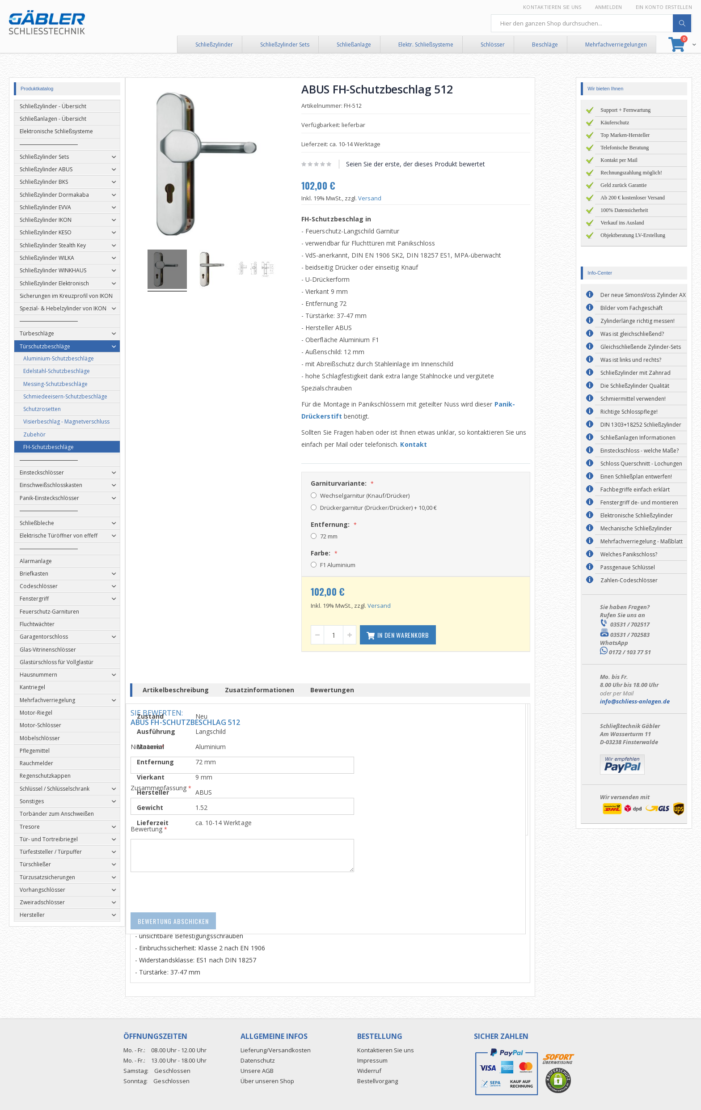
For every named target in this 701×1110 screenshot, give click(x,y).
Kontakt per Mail (619, 160)
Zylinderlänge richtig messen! (637, 321)
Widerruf (369, 1071)
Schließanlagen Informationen (638, 437)
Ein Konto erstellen (664, 7)
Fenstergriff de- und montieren (639, 502)
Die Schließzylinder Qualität (634, 386)
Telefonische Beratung (624, 147)
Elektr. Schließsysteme (425, 44)
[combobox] (591, 23)
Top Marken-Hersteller (625, 135)
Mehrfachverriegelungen (616, 44)
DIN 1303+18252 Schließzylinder (640, 424)
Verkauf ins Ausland (622, 223)
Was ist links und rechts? (630, 360)
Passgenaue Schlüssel (627, 567)
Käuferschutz (614, 122)
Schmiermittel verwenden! (633, 398)
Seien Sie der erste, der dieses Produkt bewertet (436, 164)
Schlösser (493, 44)
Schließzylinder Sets (284, 44)
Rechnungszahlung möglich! (631, 172)
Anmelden (608, 7)
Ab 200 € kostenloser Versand (632, 198)
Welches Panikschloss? (628, 554)
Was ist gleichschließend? (632, 334)
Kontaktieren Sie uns (552, 7)
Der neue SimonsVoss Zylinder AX (643, 295)
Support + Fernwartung (625, 110)
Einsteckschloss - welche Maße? (639, 450)
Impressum (372, 1060)
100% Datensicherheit (624, 210)
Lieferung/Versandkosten (276, 1050)
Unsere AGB (257, 1071)
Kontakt (434, 444)
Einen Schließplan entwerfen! (636, 476)
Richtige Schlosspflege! (629, 411)
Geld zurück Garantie (623, 185)
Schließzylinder (214, 44)
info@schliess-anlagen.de (635, 701)
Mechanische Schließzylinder (636, 528)
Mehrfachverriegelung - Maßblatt (641, 541)
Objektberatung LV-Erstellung (632, 235)
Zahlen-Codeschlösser (629, 580)
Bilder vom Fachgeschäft (631, 308)
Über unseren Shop (267, 1081)
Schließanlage (354, 44)
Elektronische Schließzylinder (636, 515)
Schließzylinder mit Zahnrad (635, 373)
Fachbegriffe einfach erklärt (635, 489)
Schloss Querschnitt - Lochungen (641, 463)
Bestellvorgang (377, 1081)
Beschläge (545, 44)
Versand (390, 198)
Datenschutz (258, 1060)
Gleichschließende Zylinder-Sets (640, 347)
